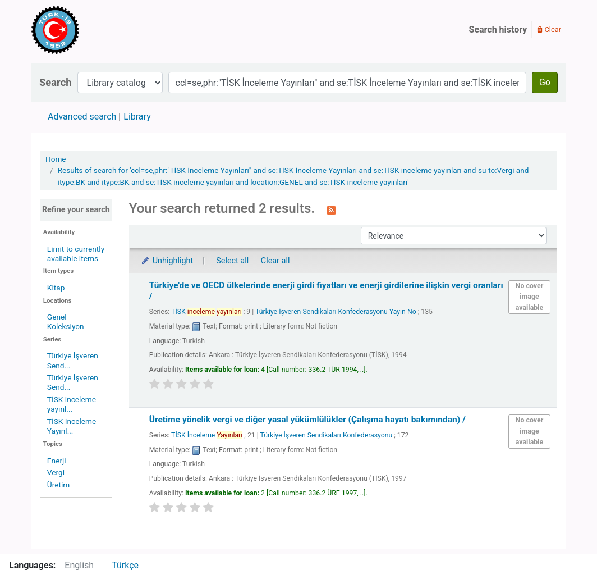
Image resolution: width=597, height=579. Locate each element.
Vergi (56, 472)
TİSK (206, 312)
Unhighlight (167, 261)
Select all (232, 261)
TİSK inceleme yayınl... (71, 404)
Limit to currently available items (75, 253)
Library (136, 116)
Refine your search (76, 210)
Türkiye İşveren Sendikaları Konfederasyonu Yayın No (335, 312)
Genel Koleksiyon (65, 321)
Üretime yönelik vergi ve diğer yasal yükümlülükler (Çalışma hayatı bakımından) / (307, 419)
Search (55, 82)
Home (55, 158)
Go (544, 82)
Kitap (56, 287)
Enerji (56, 460)
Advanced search (82, 116)
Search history (498, 29)
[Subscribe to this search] (331, 209)
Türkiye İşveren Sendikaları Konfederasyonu (326, 435)
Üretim (58, 484)
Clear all (275, 261)
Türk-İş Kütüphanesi (87, 29)
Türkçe (125, 565)
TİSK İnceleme (206, 435)
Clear (549, 29)
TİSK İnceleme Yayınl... (71, 426)
